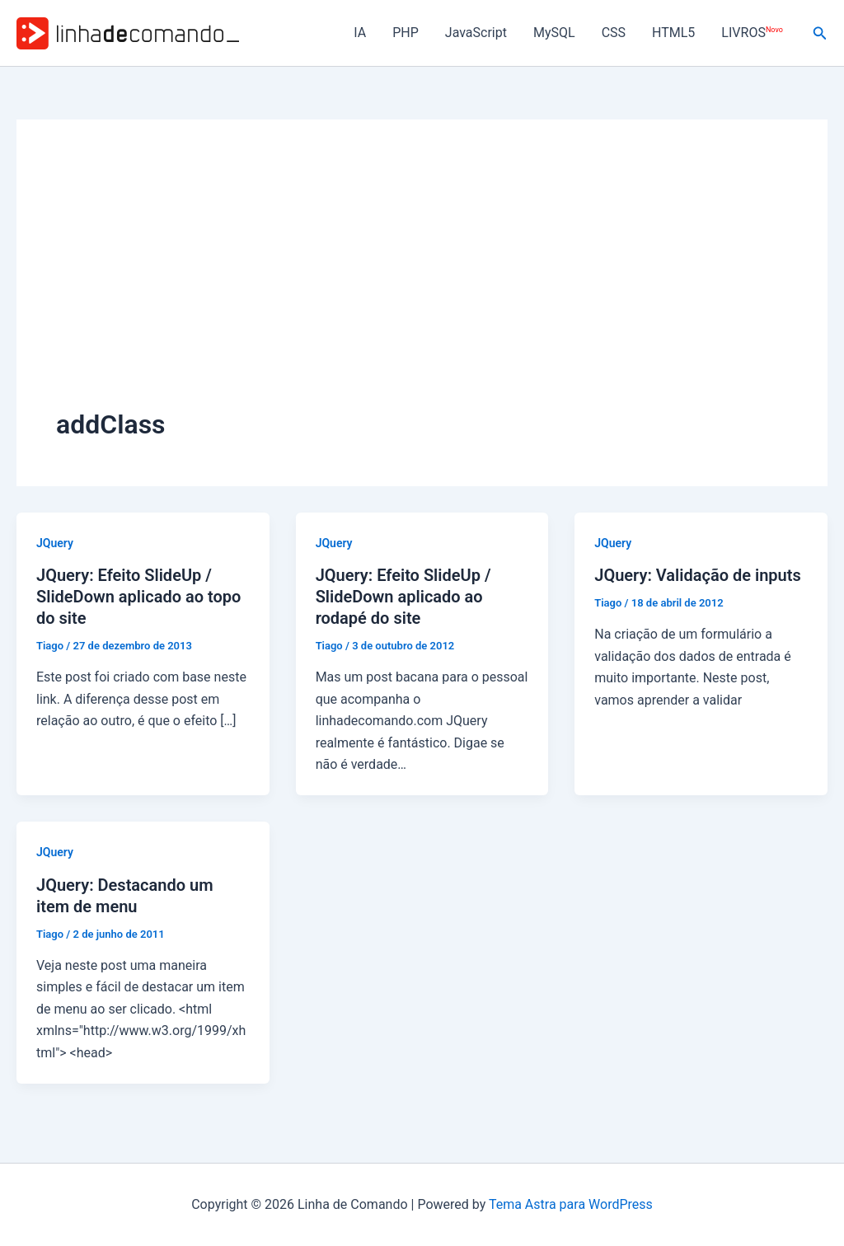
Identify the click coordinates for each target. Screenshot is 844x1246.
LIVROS (751, 32)
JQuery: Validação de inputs (697, 575)
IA (360, 32)
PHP (405, 32)
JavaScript (476, 32)
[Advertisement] (422, 282)
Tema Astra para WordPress (571, 1204)
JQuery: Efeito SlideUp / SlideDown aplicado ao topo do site (138, 596)
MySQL (554, 32)
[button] (820, 33)
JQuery (54, 543)
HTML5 (673, 32)
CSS (614, 32)
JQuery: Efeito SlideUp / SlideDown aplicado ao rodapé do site (403, 596)
